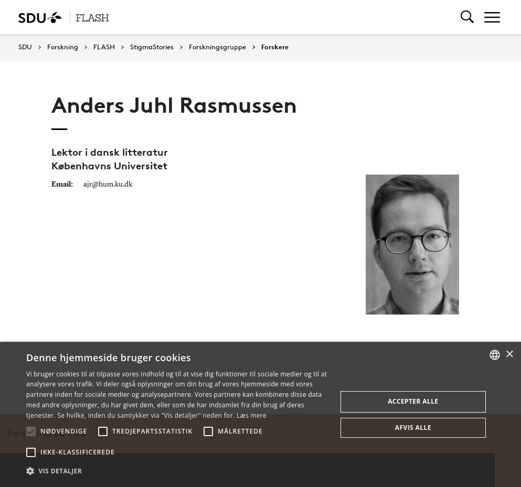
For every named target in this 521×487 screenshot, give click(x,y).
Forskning (62, 47)
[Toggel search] (467, 17)
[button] (30, 431)
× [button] (509, 355)
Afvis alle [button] (413, 427)
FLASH (104, 47)
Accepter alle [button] (413, 401)
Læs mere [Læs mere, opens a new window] (252, 415)
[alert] (260, 414)
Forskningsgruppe (217, 47)
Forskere (275, 47)
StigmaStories (152, 47)
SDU (25, 47)
